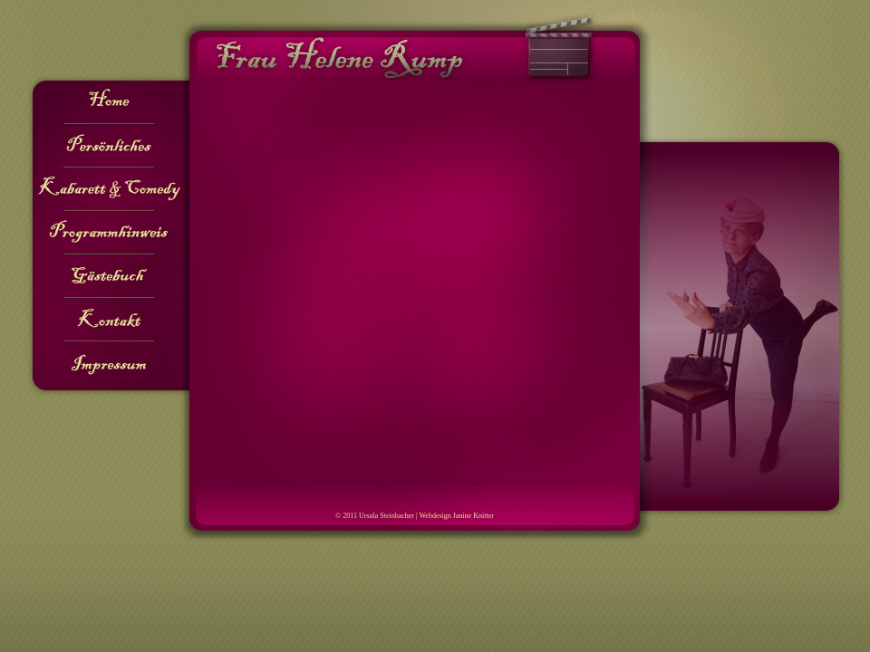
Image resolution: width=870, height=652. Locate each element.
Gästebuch (108, 277)
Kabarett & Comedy (108, 190)
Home (108, 103)
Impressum (108, 364)
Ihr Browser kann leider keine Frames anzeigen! (414, 279)
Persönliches (108, 146)
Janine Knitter (473, 516)
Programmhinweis (108, 233)
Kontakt (108, 320)
